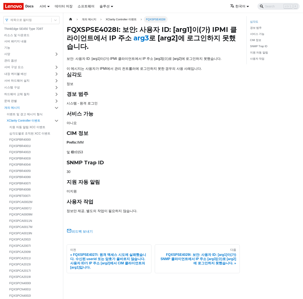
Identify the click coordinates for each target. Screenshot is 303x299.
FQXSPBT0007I (19, 196)
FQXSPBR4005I (20, 171)
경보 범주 (256, 27)
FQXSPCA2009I (20, 252)
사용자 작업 (257, 58)
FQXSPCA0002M (20, 202)
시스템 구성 (12, 87)
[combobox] (10, 20)
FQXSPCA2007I (20, 245)
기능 (7, 47)
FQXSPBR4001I (20, 146)
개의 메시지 (12, 107)
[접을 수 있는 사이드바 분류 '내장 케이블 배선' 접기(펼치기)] (56, 74)
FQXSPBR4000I (20, 139)
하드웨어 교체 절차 (17, 94)
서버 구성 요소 (14, 67)
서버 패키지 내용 (15, 41)
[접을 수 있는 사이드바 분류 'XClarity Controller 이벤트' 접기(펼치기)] (56, 120)
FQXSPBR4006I (20, 177)
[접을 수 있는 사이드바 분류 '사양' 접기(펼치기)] (56, 54)
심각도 (254, 21)
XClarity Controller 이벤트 (23, 120)
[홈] (71, 19)
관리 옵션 (10, 60)
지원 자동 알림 (259, 52)
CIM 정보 (255, 40)
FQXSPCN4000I (20, 283)
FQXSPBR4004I (20, 164)
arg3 (141, 38)
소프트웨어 (86, 6)
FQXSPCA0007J (20, 208)
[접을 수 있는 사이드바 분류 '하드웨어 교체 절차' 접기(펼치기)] (56, 94)
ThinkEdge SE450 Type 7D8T (23, 28)
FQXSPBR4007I (20, 183)
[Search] (278, 6)
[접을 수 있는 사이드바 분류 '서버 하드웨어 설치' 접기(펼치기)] (56, 80)
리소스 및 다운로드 (17, 35)
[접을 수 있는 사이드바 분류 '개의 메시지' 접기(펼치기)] (56, 107)
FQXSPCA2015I (20, 264)
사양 (7, 54)
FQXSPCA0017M (20, 227)
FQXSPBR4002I (20, 152)
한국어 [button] (237, 6)
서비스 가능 (257, 34)
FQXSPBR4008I (20, 189)
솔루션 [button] (105, 6)
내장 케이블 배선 (15, 73)
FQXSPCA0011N (20, 220)
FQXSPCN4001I (20, 289)
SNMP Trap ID (258, 46)
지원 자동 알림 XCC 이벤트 (27, 127)
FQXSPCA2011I (20, 258)
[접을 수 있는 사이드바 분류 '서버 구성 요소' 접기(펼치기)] (56, 67)
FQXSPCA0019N (20, 233)
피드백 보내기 (80, 231)
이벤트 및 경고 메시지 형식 (25, 114)
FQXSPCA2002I (20, 239)
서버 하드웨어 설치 (17, 80)
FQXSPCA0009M (20, 214)
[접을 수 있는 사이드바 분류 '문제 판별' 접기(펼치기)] (56, 101)
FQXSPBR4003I (20, 158)
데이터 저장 (64, 6)
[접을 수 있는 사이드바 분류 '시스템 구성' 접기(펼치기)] (56, 87)
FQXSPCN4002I (20, 295)
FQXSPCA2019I (20, 276)
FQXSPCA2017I (20, 270)
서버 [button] (42, 6)
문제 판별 (10, 101)
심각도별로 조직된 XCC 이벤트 (29, 133)
